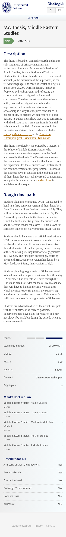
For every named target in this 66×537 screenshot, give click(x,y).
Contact (50, 526)
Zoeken (35, 18)
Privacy (39, 526)
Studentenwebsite (21, 526)
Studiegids (56, 3)
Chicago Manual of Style (18, 134)
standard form (43, 180)
